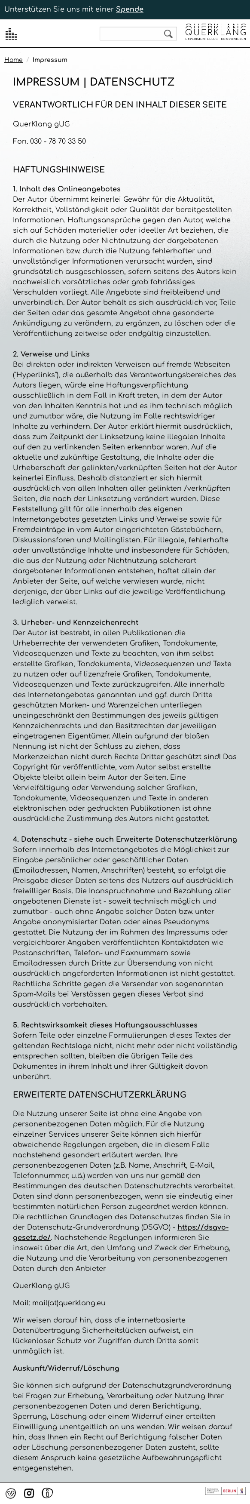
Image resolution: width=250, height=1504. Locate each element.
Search (168, 34)
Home (13, 60)
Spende (129, 9)
